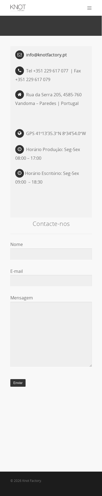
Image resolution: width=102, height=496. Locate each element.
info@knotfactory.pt (46, 55)
